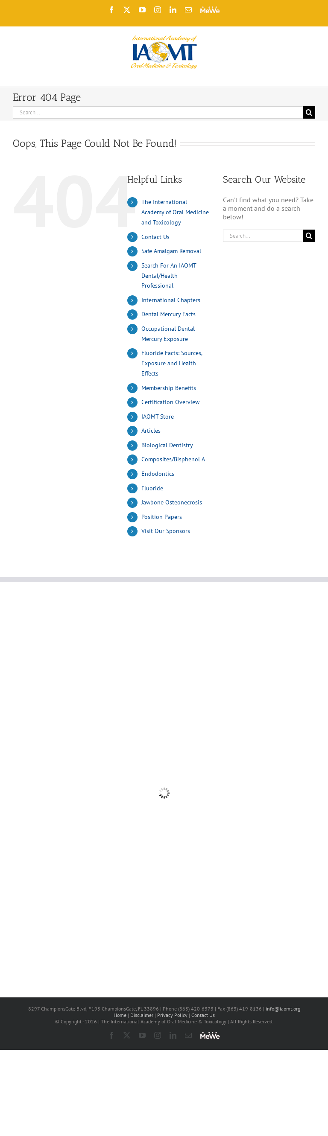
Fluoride (152, 488)
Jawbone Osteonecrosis (171, 502)
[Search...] (158, 112)
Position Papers (161, 517)
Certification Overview (170, 402)
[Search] (309, 112)
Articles (151, 430)
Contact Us (155, 237)
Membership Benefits (168, 388)
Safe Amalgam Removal (171, 251)
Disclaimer (141, 1015)
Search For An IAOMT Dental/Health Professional (168, 276)
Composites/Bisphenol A (173, 459)
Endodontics (157, 474)
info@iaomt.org (283, 1008)
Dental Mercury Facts (168, 314)
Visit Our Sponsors (165, 531)
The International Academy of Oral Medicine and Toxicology (175, 212)
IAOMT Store (157, 416)
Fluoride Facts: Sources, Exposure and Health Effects (171, 363)
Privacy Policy (172, 1015)
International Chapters (170, 300)
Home (120, 1015)
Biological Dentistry (167, 445)
